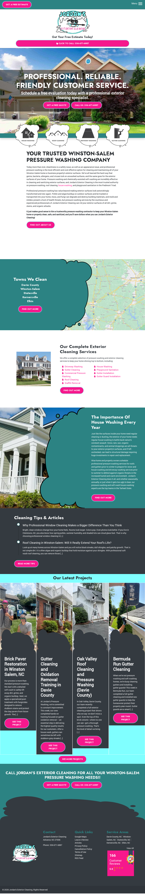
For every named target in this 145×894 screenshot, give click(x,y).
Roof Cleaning (72, 379)
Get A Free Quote (56, 105)
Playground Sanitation (108, 369)
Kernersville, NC (114, 843)
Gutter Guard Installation (109, 376)
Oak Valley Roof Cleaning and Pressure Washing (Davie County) (87, 677)
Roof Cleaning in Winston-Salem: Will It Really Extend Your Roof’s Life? (67, 543)
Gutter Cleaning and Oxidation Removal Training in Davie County (51, 677)
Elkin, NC (126, 843)
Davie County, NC (114, 837)
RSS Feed (79, 858)
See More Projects (72, 759)
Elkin (30, 301)
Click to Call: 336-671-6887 (72, 43)
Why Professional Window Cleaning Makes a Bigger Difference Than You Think (72, 525)
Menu (137, 3)
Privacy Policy (81, 846)
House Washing (104, 366)
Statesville (30, 293)
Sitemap (78, 855)
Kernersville (30, 297)
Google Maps (81, 837)
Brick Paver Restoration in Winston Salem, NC (15, 667)
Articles (78, 843)
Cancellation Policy (83, 849)
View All (130, 848)
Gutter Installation (105, 373)
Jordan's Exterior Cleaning (20, 890)
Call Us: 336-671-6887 (87, 105)
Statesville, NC (123, 840)
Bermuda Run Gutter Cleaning (123, 664)
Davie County (30, 285)
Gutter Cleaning (72, 369)
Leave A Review (82, 840)
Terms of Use (80, 852)
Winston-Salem (30, 289)
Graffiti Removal (72, 383)
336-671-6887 (56, 845)
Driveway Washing (74, 366)
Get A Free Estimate (17, 4)
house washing (65, 185)
